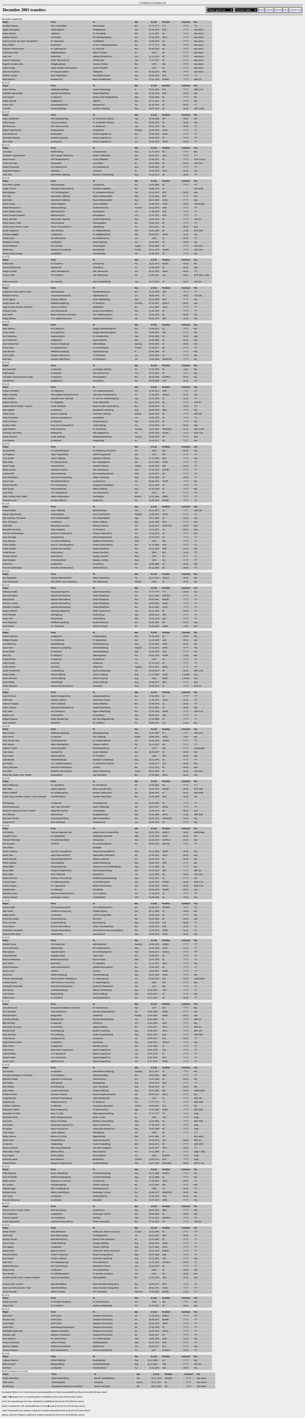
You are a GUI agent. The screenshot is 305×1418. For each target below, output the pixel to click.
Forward (269, 10)
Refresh (278, 10)
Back (261, 10)
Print (285, 10)
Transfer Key (295, 10)
